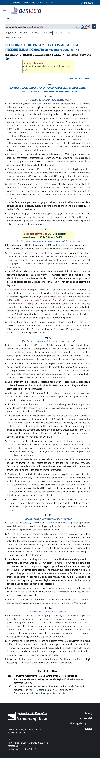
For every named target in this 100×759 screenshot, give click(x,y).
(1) (7, 58)
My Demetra (86, 2)
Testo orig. (60, 32)
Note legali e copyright (81, 723)
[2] (6, 686)
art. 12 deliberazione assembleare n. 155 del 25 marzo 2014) (45, 235)
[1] (6, 676)
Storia (70, 32)
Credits (88, 728)
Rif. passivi (36, 32)
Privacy (88, 713)
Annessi (48, 32)
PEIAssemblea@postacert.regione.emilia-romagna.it (28, 744)
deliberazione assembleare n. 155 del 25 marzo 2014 (46, 68)
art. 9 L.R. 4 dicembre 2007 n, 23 (42, 690)
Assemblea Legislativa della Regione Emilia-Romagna (30, 2)
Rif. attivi (23, 32)
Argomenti (11, 32)
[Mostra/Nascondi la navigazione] (4, 10)
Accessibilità (86, 718)
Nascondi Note (13, 37)
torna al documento (80, 78)
